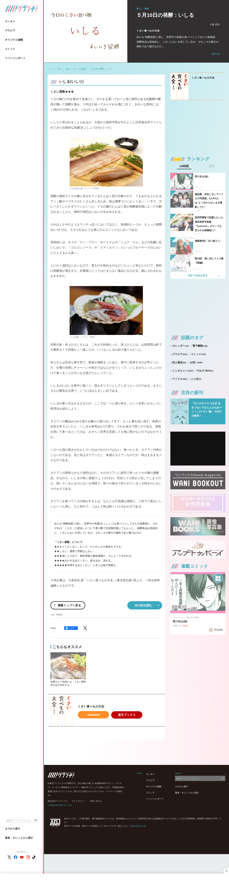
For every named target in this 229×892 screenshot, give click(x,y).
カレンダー (180, 345)
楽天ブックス (127, 714)
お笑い (196, 362)
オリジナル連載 (14, 39)
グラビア (10, 30)
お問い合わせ (96, 801)
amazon (93, 715)
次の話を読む (143, 605)
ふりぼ (196, 378)
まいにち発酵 (79, 69)
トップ (51, 69)
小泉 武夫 (215, 24)
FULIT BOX (205, 370)
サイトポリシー (79, 801)
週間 (212, 166)
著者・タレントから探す (19, 837)
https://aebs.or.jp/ (138, 826)
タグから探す (12, 828)
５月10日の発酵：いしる (100, 69)
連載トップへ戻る (69, 605)
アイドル (179, 378)
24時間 (184, 166)
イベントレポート (15, 58)
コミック (10, 48)
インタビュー (183, 370)
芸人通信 (179, 362)
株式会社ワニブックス (58, 801)
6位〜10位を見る (198, 275)
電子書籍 (200, 345)
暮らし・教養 (64, 69)
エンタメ (10, 21)
